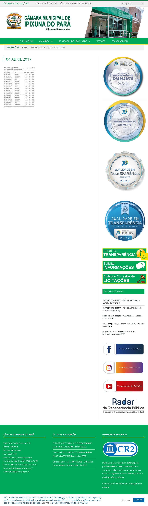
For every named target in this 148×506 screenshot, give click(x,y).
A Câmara (44, 41)
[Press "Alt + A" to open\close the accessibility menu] (144, 256)
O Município (26, 41)
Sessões (101, 41)
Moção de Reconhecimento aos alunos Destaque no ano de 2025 (119, 333)
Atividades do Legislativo (73, 41)
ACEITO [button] (138, 500)
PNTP (114, 483)
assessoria (133, 466)
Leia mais (45, 502)
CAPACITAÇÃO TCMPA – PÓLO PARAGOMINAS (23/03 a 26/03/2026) (65, 3)
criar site (120, 462)
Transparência (120, 41)
